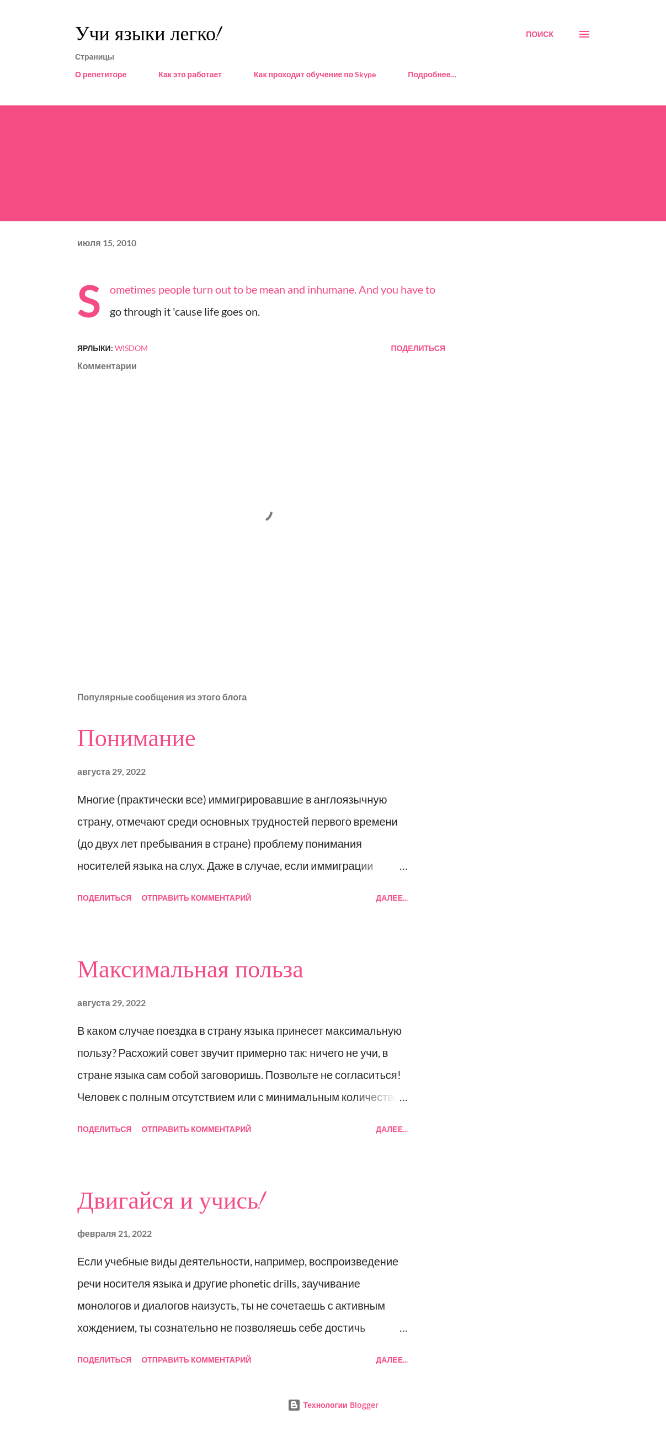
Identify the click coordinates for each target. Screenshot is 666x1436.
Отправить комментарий (196, 897)
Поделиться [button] (418, 348)
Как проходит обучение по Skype (315, 74)
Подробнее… (432, 74)
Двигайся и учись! (170, 1201)
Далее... (392, 897)
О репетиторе (100, 74)
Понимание (136, 738)
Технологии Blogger (332, 1405)
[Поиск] (539, 34)
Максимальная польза (190, 969)
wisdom (131, 348)
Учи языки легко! (148, 34)
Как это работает (190, 74)
